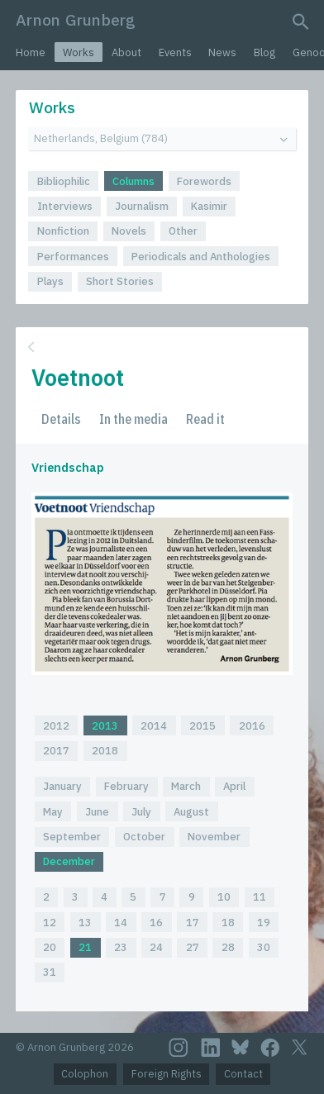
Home (30, 52)
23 (120, 947)
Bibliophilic (63, 181)
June (97, 812)
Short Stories (120, 281)
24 (156, 947)
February (126, 786)
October (144, 837)
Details (61, 419)
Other (183, 231)
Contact (243, 1074)
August (191, 812)
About (126, 52)
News (222, 52)
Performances (73, 257)
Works (78, 52)
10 (224, 897)
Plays (50, 281)
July (141, 812)
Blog (264, 52)
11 (259, 897)
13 (85, 923)
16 (156, 923)
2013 (105, 726)
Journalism (142, 206)
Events (175, 52)
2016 (252, 726)
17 (192, 923)
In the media (133, 419)
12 (49, 923)
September (72, 837)
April (234, 786)
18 (228, 923)
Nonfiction (63, 231)
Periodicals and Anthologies (200, 257)
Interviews (65, 206)
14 (120, 923)
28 (228, 947)
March (186, 786)
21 (85, 947)
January (62, 786)
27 (192, 947)
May (53, 812)
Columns (133, 181)
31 (49, 972)
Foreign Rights (166, 1074)
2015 (202, 726)
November (214, 837)
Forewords (204, 181)
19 (263, 923)
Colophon (84, 1074)
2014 (154, 726)
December (69, 861)
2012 (56, 726)
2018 (105, 751)
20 (49, 947)
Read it (205, 419)
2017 (56, 751)
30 (263, 947)
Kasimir (209, 206)
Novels (129, 231)
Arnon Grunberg (76, 19)
